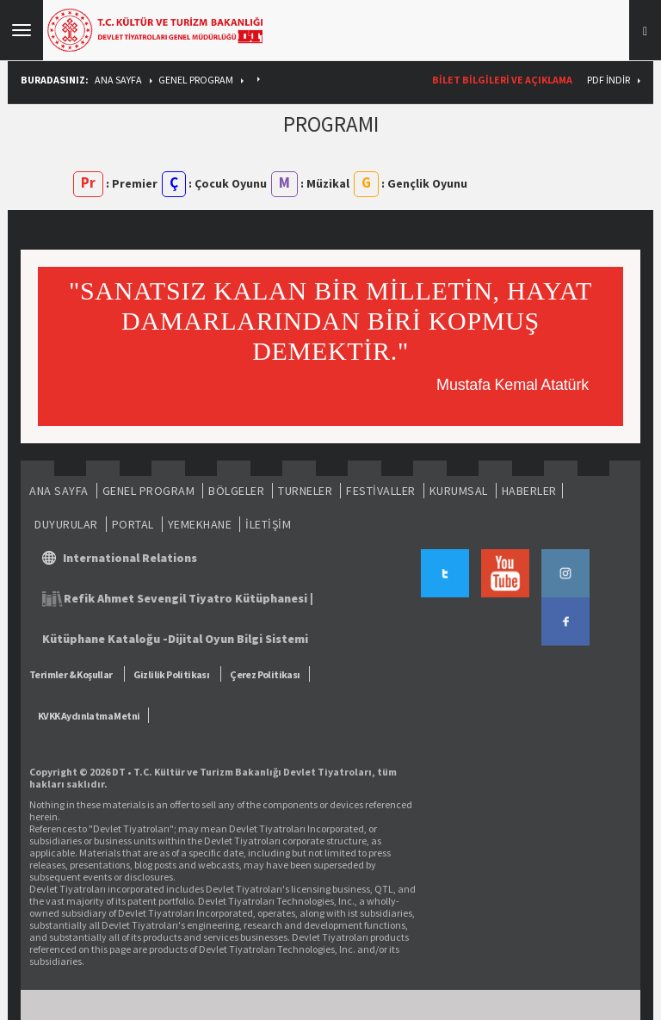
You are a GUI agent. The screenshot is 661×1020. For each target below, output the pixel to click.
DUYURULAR (66, 524)
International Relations (130, 558)
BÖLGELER (236, 490)
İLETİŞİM (268, 524)
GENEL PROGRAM (195, 79)
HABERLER (529, 490)
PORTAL (133, 524)
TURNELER (305, 490)
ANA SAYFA (118, 79)
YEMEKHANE (200, 524)
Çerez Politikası (265, 674)
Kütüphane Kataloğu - (105, 638)
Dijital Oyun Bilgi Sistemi (238, 638)
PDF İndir (608, 79)
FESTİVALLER (381, 490)
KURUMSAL (458, 490)
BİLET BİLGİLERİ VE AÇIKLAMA (502, 79)
